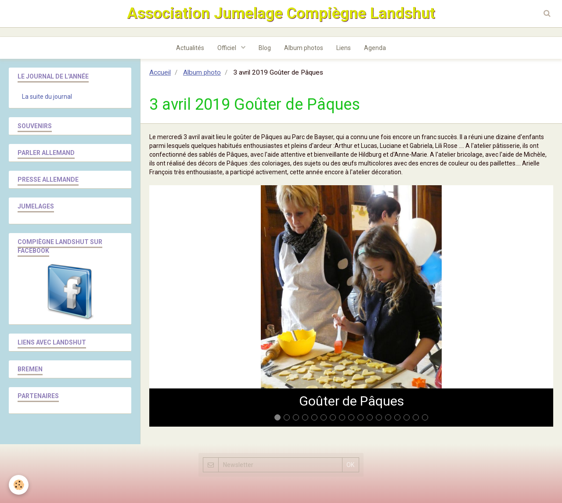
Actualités (190, 47)
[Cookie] (19, 485)
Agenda (375, 47)
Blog (265, 47)
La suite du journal (47, 96)
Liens (343, 47)
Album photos (303, 47)
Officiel (227, 47)
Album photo (202, 72)
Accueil (160, 72)
